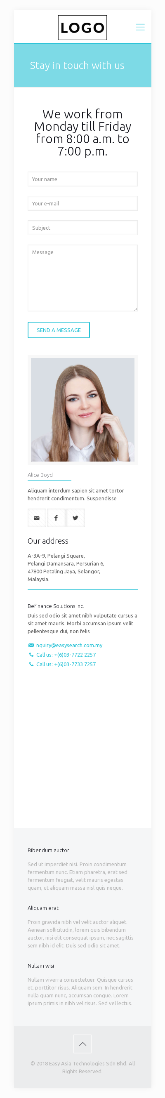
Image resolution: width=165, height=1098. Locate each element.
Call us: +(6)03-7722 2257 (66, 654)
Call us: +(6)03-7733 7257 (66, 664)
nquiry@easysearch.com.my (69, 645)
